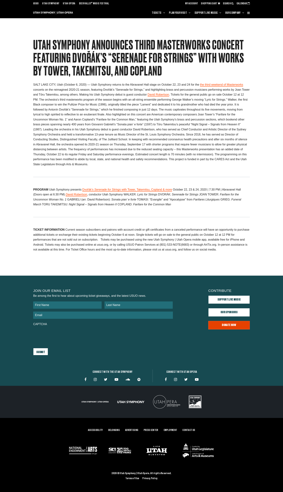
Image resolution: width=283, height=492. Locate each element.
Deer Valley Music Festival (94, 3)
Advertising (131, 430)
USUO (36, 3)
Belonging (114, 430)
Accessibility (95, 430)
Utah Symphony (50, 3)
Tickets (156, 12)
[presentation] (60, 335)
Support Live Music (206, 12)
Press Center (151, 430)
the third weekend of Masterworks (221, 84)
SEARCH (228, 3)
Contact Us (188, 430)
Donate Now (229, 325)
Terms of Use (132, 478)
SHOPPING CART (210, 3)
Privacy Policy (150, 478)
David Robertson (158, 94)
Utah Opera (69, 3)
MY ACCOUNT (191, 3)
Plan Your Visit (178, 12)
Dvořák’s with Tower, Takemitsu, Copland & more (127, 189)
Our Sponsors (229, 312)
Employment (170, 430)
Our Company (233, 12)
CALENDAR (243, 3)
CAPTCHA (40, 324)
